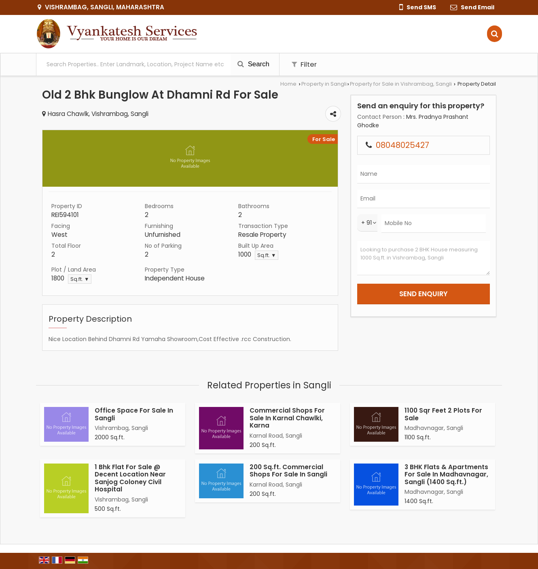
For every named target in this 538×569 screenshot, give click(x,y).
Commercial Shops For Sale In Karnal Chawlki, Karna (287, 418)
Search (253, 64)
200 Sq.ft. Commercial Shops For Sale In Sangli (288, 470)
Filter (304, 64)
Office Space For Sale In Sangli (134, 414)
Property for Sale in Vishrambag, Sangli (401, 83)
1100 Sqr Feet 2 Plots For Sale (443, 414)
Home (288, 83)
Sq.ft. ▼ (266, 255)
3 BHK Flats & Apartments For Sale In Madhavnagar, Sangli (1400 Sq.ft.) (446, 474)
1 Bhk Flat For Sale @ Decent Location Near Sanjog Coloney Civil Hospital (130, 478)
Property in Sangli (324, 83)
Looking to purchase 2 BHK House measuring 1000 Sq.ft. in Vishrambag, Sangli (423, 258)
